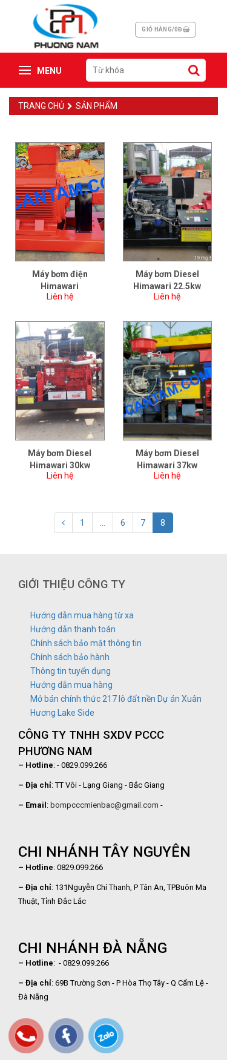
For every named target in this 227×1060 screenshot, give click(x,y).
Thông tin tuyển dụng (70, 671)
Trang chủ (41, 106)
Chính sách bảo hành (70, 657)
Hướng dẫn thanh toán (73, 629)
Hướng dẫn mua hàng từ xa (82, 615)
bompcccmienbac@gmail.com (104, 805)
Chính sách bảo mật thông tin (86, 643)
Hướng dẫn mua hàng (71, 685)
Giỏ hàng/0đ (165, 29)
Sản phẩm (92, 106)
